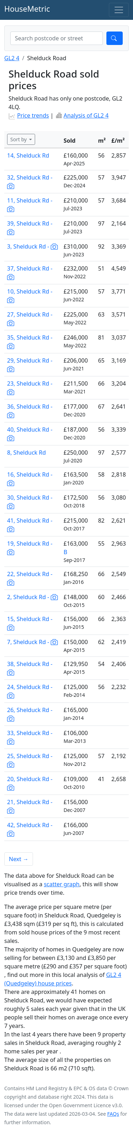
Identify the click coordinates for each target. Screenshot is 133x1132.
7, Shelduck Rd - (32, 642)
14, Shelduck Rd (28, 155)
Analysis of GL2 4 (86, 115)
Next (18, 859)
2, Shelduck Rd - (32, 597)
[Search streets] (56, 38)
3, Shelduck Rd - (32, 246)
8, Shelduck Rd (26, 452)
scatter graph (62, 884)
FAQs (113, 1113)
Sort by (19, 139)
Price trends (33, 115)
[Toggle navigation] (119, 10)
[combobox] (56, 38)
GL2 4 (12, 58)
